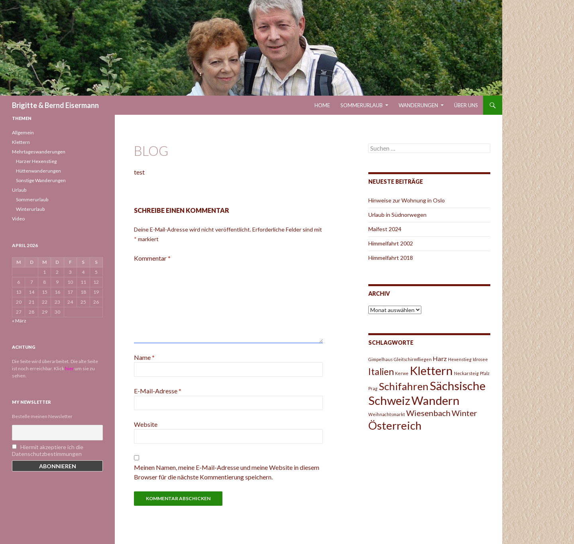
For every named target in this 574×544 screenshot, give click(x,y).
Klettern (21, 142)
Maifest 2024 (384, 229)
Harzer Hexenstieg (36, 161)
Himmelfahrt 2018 (390, 257)
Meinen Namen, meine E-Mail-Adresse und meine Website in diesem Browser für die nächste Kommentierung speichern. (226, 472)
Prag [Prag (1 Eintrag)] (372, 388)
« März (19, 321)
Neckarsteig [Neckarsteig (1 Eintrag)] (466, 373)
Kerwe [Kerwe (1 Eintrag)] (402, 373)
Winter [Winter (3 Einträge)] (464, 413)
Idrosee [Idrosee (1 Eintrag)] (480, 359)
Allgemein (23, 133)
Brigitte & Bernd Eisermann (55, 105)
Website (145, 424)
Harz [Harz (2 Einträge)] (440, 358)
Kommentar (152, 258)
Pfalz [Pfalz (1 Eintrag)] (484, 373)
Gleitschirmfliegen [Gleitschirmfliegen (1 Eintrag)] (413, 359)
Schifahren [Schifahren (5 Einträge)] (404, 386)
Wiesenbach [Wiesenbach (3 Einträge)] (428, 413)
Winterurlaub (30, 209)
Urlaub (19, 190)
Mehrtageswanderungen (38, 152)
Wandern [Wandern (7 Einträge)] (435, 400)
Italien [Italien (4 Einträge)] (381, 371)
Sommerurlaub (361, 105)
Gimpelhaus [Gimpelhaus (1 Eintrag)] (380, 359)
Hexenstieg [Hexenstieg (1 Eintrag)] (460, 359)
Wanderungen (418, 105)
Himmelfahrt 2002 (390, 243)
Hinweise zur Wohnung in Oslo (406, 200)
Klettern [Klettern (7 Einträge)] (431, 370)
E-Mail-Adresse (157, 391)
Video (18, 219)
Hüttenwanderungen (38, 171)
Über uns (466, 105)
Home (322, 105)
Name (144, 357)
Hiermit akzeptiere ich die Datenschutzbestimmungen (47, 450)
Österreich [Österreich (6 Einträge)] (394, 425)
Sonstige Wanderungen (41, 180)
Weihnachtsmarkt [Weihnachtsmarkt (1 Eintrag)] (386, 414)
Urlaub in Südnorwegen (397, 214)
